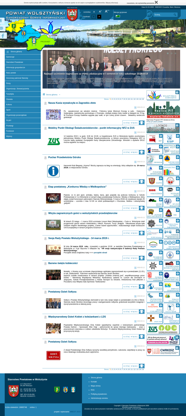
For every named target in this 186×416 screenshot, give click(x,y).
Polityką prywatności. (99, 394)
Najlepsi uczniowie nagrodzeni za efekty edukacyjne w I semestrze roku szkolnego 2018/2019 (96, 73)
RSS (92, 390)
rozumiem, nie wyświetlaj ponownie (142, 2)
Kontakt (94, 382)
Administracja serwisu (99, 398)
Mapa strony (96, 386)
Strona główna (51, 95)
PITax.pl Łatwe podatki (155, 121)
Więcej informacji (112, 3)
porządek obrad (100, 253)
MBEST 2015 (75, 412)
